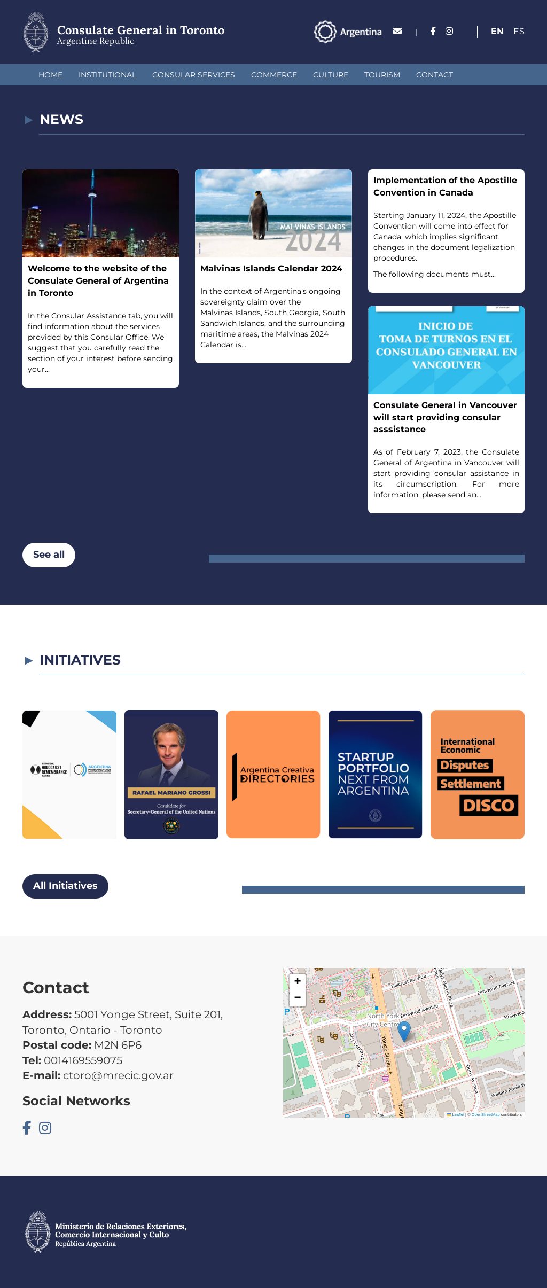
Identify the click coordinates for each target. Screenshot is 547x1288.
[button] (404, 1032)
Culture (330, 75)
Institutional (107, 75)
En (497, 31)
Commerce (274, 75)
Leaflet (455, 1114)
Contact (434, 75)
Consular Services (193, 75)
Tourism (382, 75)
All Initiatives (65, 886)
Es (519, 31)
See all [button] (49, 554)
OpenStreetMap (486, 1114)
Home (50, 75)
